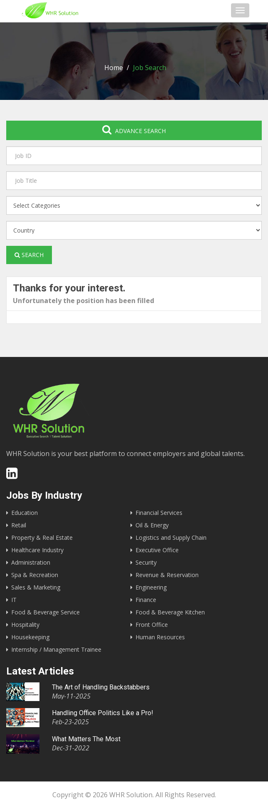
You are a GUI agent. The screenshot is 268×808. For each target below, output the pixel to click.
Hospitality (25, 624)
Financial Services (158, 513)
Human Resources (160, 637)
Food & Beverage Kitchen (170, 612)
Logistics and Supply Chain (171, 537)
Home (113, 67)
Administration (30, 562)
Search (29, 255)
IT (14, 600)
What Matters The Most (86, 739)
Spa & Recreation (34, 575)
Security (146, 562)
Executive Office (157, 550)
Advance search (134, 129)
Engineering (151, 587)
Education (24, 513)
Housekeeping (30, 637)
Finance (145, 600)
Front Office (151, 624)
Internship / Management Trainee (56, 649)
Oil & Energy (152, 525)
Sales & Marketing (35, 587)
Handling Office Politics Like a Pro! (102, 713)
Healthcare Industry (37, 550)
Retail (18, 525)
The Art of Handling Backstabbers (101, 687)
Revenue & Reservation (167, 575)
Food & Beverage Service (45, 612)
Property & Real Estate (42, 537)
